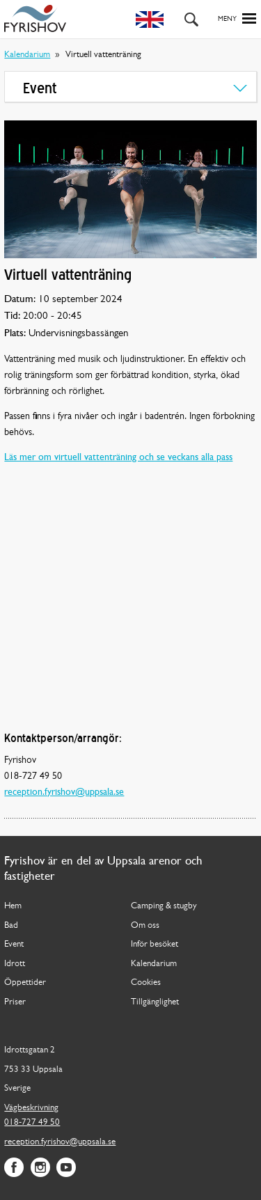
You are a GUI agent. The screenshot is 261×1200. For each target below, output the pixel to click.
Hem (13, 905)
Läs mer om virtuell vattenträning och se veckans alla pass (118, 457)
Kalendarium (27, 54)
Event (14, 944)
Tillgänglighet (155, 1001)
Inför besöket (154, 944)
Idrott (14, 963)
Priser (15, 1001)
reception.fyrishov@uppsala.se (64, 792)
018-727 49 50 (32, 1122)
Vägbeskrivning (31, 1107)
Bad (11, 925)
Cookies (146, 982)
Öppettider (25, 982)
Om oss (145, 925)
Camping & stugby (164, 905)
